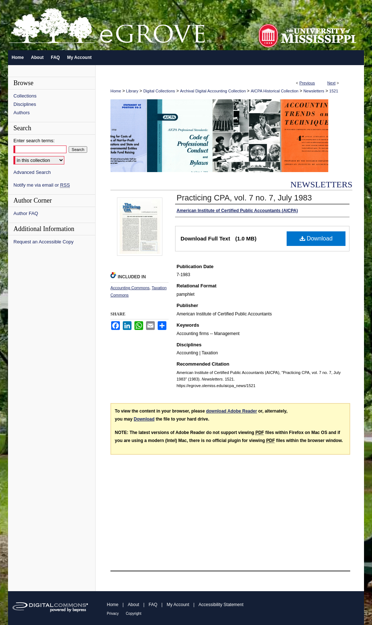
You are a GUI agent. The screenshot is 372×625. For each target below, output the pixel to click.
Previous (307, 83)
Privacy (113, 614)
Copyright (133, 614)
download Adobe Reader (231, 411)
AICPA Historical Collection (274, 91)
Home (115, 91)
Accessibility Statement (221, 604)
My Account (178, 604)
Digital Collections (159, 91)
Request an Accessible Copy (43, 241)
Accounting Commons (130, 288)
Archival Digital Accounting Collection (213, 91)
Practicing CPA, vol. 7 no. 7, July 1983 (244, 197)
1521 (333, 91)
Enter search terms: (33, 140)
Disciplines (24, 104)
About (133, 604)
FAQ (153, 604)
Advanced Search (32, 172)
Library (132, 91)
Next (331, 83)
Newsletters (313, 91)
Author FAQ (25, 213)
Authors (21, 112)
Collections (25, 96)
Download (316, 238)
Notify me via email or (41, 185)
